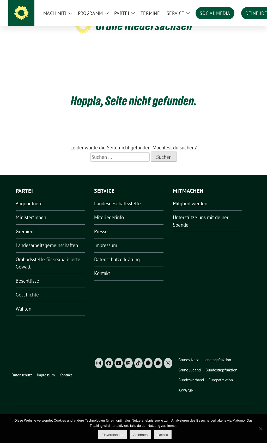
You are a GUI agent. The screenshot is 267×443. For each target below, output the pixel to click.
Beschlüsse (27, 273)
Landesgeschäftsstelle (117, 195)
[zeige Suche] (246, 5)
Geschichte (27, 286)
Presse (101, 223)
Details (162, 435)
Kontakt (102, 265)
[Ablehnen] (260, 428)
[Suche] (238, 5)
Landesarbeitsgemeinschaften (47, 237)
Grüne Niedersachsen (144, 26)
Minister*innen (31, 209)
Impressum (105, 237)
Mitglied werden (190, 195)
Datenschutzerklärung (117, 251)
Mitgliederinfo (109, 209)
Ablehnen (140, 435)
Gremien (24, 223)
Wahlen (23, 301)
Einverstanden (112, 435)
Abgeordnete (29, 195)
